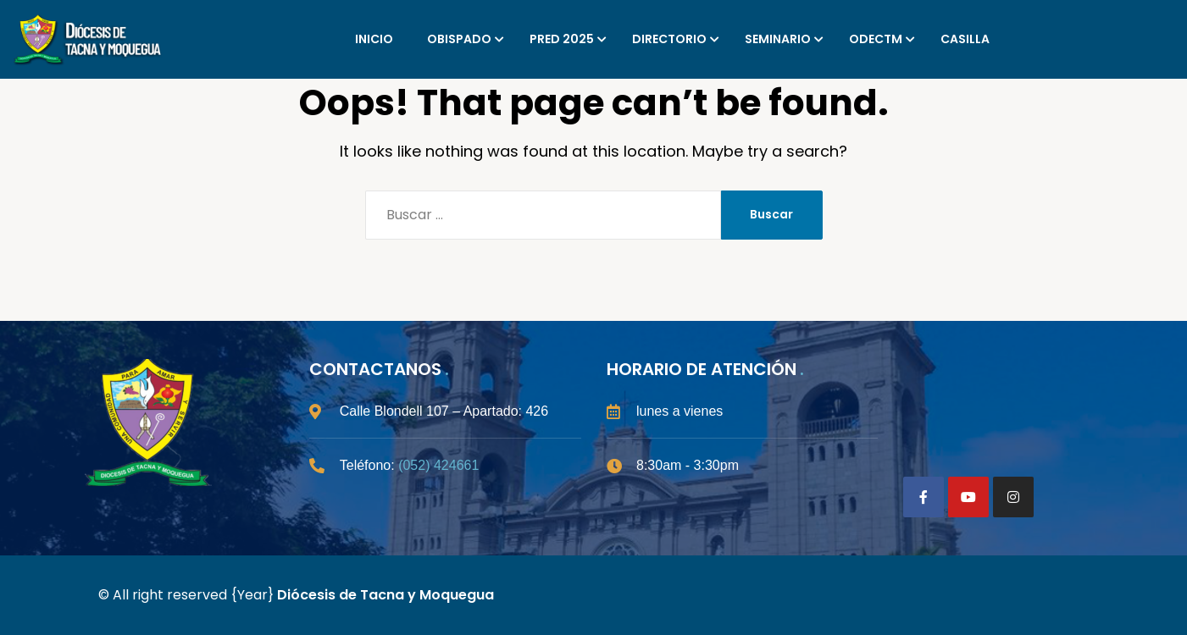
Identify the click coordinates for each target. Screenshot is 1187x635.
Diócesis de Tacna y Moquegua (385, 595)
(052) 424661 (438, 465)
